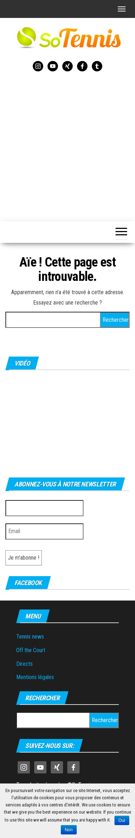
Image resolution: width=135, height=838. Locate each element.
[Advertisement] (67, 145)
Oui (121, 820)
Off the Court (30, 650)
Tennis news (30, 636)
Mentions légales (35, 677)
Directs (24, 663)
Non (69, 829)
